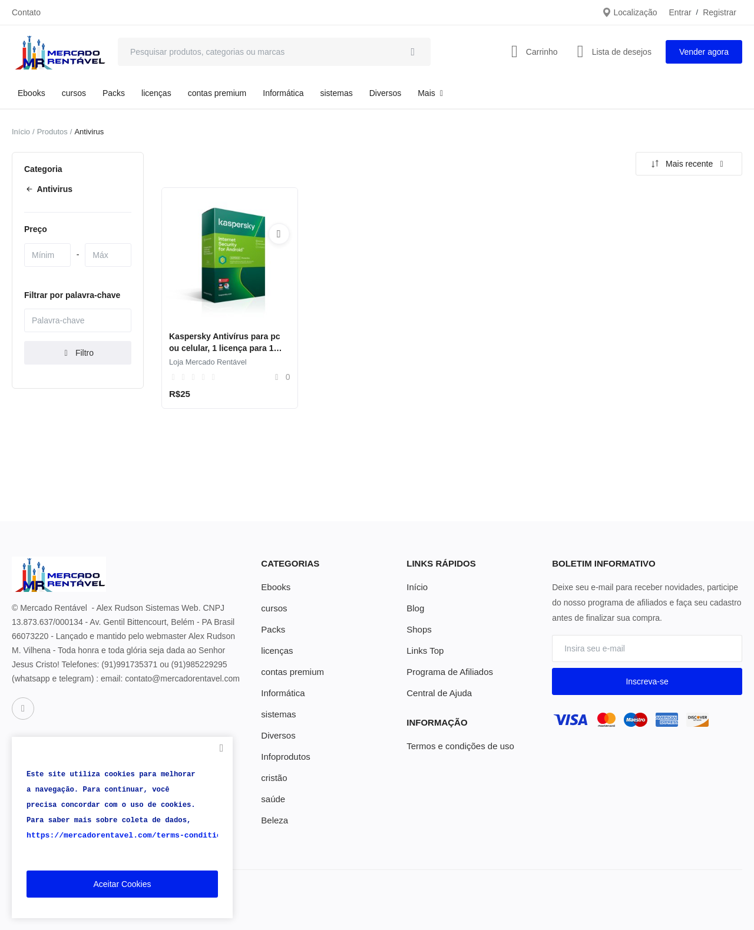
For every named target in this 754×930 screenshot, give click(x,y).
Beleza (273, 820)
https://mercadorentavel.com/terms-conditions (122, 836)
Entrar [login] (680, 12)
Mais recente (687, 163)
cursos (74, 93)
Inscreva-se (647, 681)
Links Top (423, 651)
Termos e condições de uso (456, 746)
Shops (418, 629)
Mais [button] (431, 93)
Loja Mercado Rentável (208, 362)
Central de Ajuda (437, 693)
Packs (113, 93)
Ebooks (31, 93)
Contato (26, 12)
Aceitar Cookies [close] (122, 884)
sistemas (336, 93)
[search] (413, 51)
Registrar (719, 12)
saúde (272, 799)
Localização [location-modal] (629, 12)
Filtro (78, 353)
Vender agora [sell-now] (704, 52)
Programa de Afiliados (446, 672)
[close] (221, 748)
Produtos (52, 131)
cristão (273, 778)
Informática (283, 93)
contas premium (217, 93)
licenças (156, 93)
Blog (414, 608)
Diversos (385, 93)
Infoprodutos (284, 757)
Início (21, 131)
